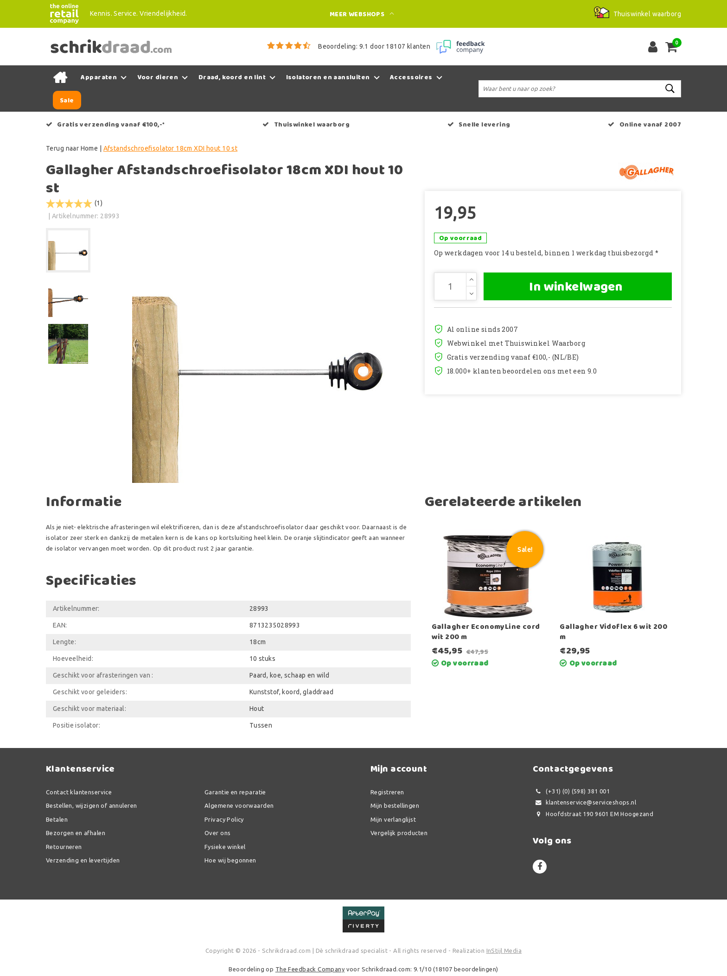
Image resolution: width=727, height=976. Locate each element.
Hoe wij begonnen (230, 860)
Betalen (57, 819)
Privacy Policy (224, 819)
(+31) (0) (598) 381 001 (571, 791)
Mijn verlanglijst (393, 819)
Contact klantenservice (79, 792)
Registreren (387, 792)
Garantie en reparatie (235, 792)
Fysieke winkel (225, 846)
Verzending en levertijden (83, 860)
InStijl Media (504, 950)
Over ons (217, 833)
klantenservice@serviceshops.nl (584, 802)
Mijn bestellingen (394, 805)
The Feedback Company (309, 969)
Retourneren (64, 846)
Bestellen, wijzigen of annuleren (91, 805)
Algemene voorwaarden (239, 805)
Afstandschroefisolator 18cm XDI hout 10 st (170, 148)
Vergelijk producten (398, 833)
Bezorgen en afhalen (75, 833)
